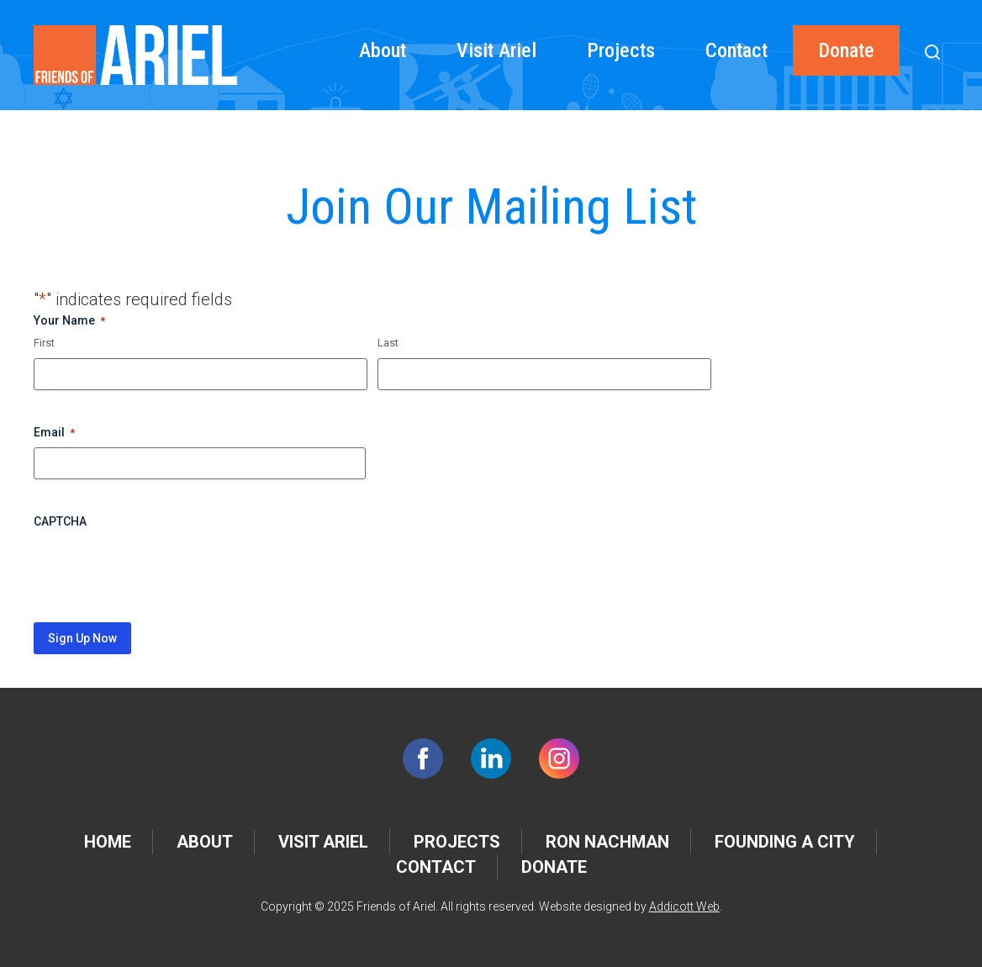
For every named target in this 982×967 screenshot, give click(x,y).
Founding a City (785, 842)
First (44, 342)
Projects (621, 50)
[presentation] (161, 569)
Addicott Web (684, 906)
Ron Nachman (607, 842)
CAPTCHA (60, 521)
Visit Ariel (496, 50)
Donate (846, 50)
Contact (736, 50)
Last (388, 342)
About (382, 50)
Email (54, 433)
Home (107, 842)
